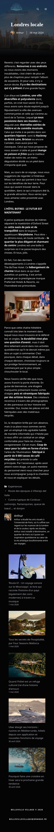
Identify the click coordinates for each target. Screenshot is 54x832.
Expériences (15, 486)
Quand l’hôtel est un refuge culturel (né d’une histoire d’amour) (24, 685)
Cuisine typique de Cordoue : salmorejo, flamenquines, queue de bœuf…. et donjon (24, 504)
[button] (38, 9)
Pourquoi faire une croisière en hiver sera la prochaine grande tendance (26, 780)
